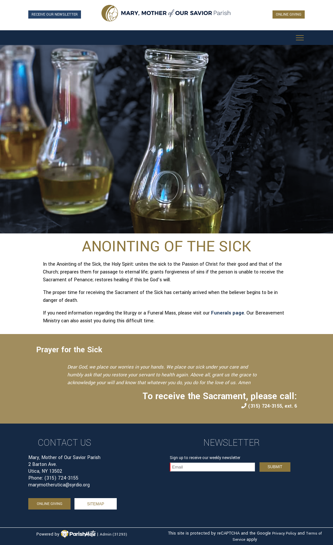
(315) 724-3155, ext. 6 (269, 406)
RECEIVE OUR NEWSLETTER (55, 14)
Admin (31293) (113, 534)
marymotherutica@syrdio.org (59, 485)
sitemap (95, 504)
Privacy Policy (284, 533)
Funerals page (227, 313)
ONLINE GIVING (288, 14)
